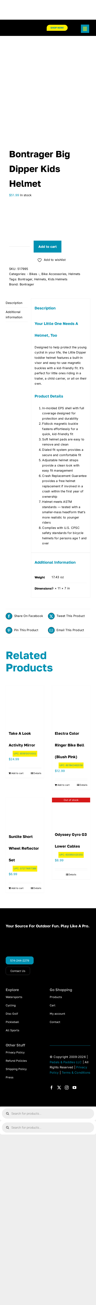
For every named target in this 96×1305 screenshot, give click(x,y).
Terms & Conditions (76, 1072)
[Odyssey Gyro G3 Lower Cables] (71, 811)
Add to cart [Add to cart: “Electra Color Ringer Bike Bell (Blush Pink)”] (63, 784)
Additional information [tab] (14, 314)
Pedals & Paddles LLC (66, 1062)
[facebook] (51, 1088)
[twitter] (59, 1088)
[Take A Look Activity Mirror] (25, 704)
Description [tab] (14, 303)
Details (37, 773)
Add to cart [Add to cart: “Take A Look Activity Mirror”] (17, 773)
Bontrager (25, 279)
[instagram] (67, 1088)
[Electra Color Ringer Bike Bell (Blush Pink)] (71, 704)
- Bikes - (33, 274)
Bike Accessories (53, 274)
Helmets (74, 274)
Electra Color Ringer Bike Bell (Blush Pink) (69, 745)
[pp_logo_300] (20, 27)
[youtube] (74, 1088)
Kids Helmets (57, 279)
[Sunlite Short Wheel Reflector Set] (25, 812)
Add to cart (47, 246)
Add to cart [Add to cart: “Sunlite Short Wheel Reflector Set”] (17, 888)
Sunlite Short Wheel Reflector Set (24, 848)
